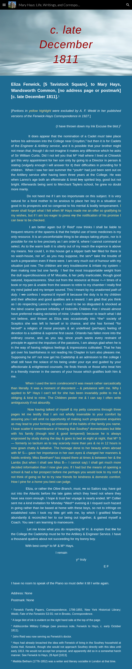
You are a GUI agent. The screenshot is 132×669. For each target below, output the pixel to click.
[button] (4, 4)
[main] (66, 42)
